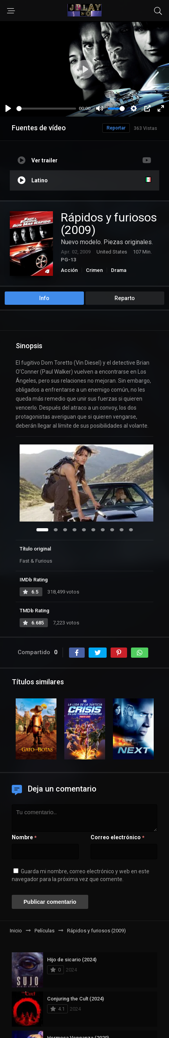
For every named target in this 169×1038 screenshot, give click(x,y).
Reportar (116, 128)
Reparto (124, 298)
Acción (69, 270)
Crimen (94, 270)
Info (44, 298)
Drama (118, 270)
